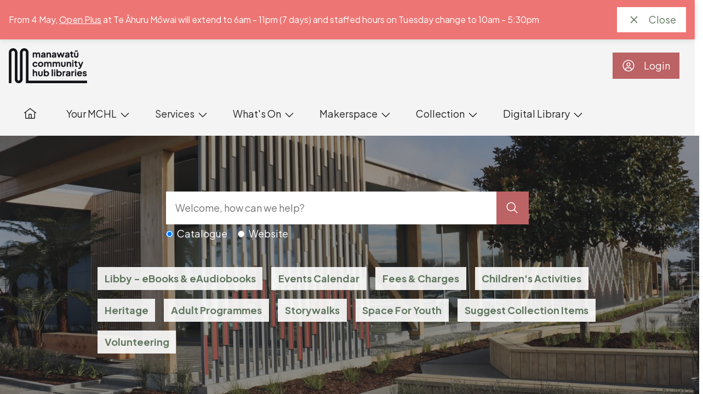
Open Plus (80, 19)
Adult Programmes (216, 310)
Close (651, 20)
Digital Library (536, 113)
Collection (440, 113)
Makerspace (348, 113)
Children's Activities (531, 278)
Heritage (126, 310)
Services (175, 113)
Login (646, 65)
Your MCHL (91, 113)
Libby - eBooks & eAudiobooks (180, 278)
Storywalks (312, 310)
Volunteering (137, 341)
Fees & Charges (420, 278)
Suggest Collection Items (526, 310)
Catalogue (202, 233)
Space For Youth (402, 310)
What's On (257, 113)
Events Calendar (318, 278)
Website (268, 233)
